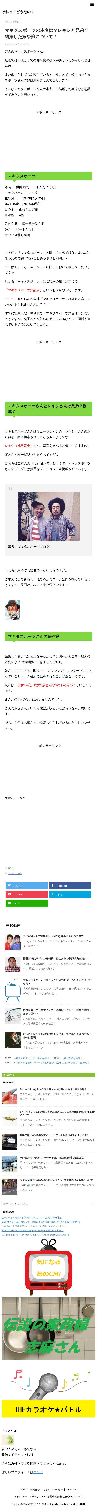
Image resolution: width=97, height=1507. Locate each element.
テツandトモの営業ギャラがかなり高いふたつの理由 (53, 936)
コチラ (38, 1472)
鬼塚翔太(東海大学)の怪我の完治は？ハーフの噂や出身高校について (56, 1180)
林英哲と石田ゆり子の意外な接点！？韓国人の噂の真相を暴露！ (48, 1058)
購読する (9, 1075)
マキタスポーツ (15, 873)
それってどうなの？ (18, 12)
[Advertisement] (48, 140)
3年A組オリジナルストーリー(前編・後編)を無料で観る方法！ (53, 1157)
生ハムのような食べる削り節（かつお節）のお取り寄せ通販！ (53, 1089)
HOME (23, 1489)
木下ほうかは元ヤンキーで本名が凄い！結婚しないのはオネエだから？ (51, 1062)
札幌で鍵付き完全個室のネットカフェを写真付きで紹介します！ (54, 1135)
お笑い (11, 868)
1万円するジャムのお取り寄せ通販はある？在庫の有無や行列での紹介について (41, 1221)
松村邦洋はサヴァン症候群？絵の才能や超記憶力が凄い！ (56, 958)
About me (71, 1489)
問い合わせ (35, 1489)
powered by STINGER (75, 1504)
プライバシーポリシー (53, 1489)
